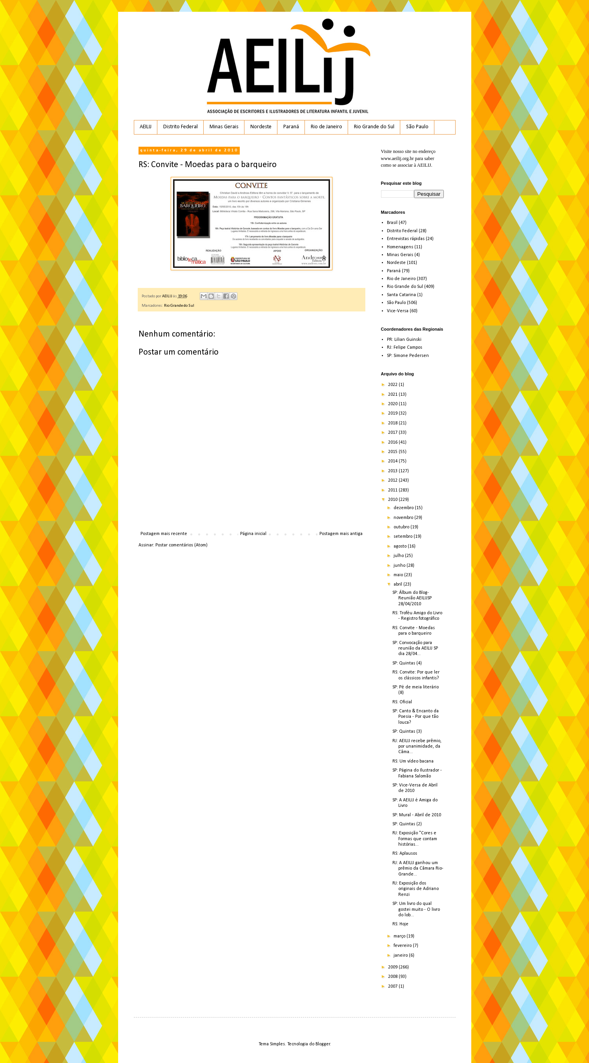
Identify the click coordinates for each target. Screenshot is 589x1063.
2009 (393, 967)
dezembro (404, 508)
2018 (393, 423)
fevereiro (403, 945)
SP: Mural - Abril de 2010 (416, 815)
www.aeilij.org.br (397, 158)
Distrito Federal (180, 127)
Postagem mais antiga (341, 534)
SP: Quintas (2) (407, 824)
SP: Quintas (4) (407, 663)
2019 (393, 413)
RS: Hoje (400, 924)
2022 (393, 384)
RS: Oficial (402, 702)
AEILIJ (145, 127)
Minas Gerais (224, 127)
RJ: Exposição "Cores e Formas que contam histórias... (414, 839)
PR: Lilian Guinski (404, 339)
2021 (393, 394)
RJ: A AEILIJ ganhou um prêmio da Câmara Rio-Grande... (417, 869)
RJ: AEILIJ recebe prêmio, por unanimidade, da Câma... (416, 747)
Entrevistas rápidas (406, 239)
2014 (393, 461)
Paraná (291, 127)
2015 (393, 452)
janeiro (401, 955)
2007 (393, 986)
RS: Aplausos (404, 853)
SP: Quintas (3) (407, 731)
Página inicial (253, 534)
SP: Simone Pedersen (408, 355)
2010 (393, 499)
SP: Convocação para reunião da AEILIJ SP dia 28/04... (415, 649)
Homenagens (400, 247)
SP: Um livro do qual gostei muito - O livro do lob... (416, 909)
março (400, 936)
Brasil (392, 222)
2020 (393, 404)
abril (398, 584)
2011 (393, 490)
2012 (393, 480)
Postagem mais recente (163, 534)
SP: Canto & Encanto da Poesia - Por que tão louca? (415, 717)
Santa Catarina (401, 295)
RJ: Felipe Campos (404, 347)
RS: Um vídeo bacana (413, 761)
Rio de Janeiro (326, 127)
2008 (393, 976)
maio (399, 575)
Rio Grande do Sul (374, 127)
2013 (393, 471)
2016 (393, 442)
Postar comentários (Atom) (181, 545)
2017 (393, 432)
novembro (404, 517)
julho (399, 555)
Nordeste (261, 127)
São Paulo (417, 127)
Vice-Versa (397, 311)
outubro (402, 527)
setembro (404, 536)
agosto (401, 546)
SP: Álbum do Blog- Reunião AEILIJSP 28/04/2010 (412, 598)
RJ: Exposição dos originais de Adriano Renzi (415, 889)
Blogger (322, 1044)
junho (400, 565)
